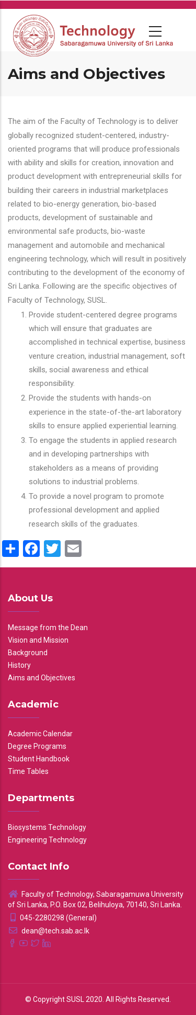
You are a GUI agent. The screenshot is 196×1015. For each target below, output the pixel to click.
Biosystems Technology (47, 827)
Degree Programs (37, 746)
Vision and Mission (38, 640)
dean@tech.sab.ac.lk (48, 931)
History (19, 665)
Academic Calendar (40, 733)
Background (28, 652)
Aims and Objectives (41, 678)
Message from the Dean (48, 627)
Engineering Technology (47, 840)
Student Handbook (39, 759)
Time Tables (28, 771)
